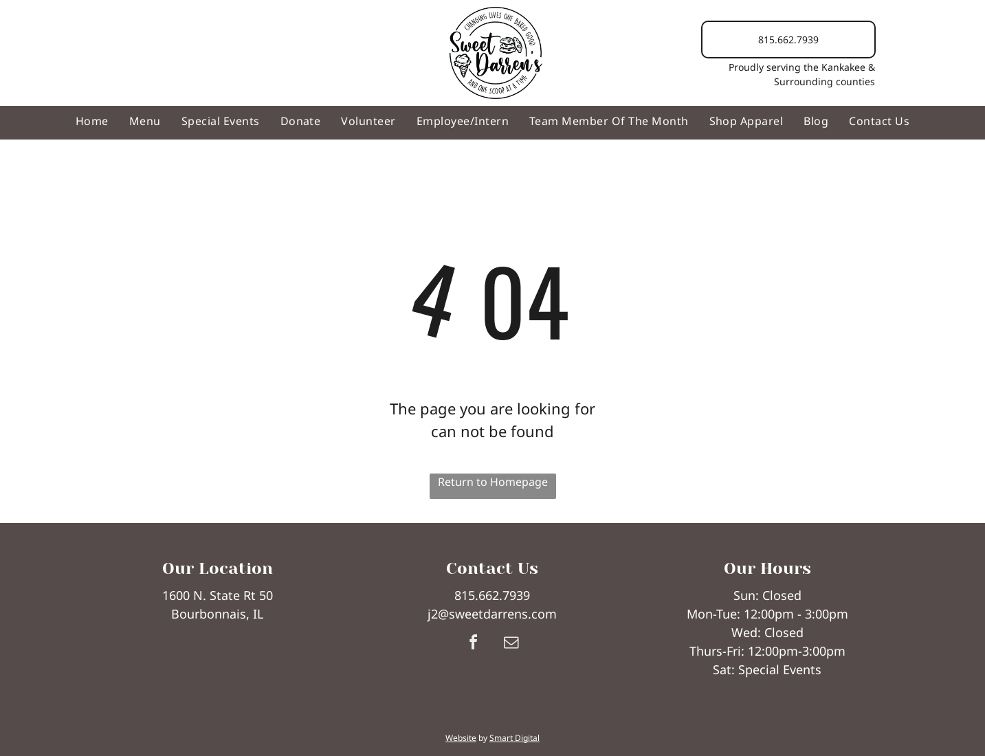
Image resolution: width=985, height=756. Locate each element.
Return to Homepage (493, 481)
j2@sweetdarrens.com (492, 613)
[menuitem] (92, 121)
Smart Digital (514, 738)
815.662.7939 (492, 595)
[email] (511, 644)
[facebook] (474, 644)
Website (460, 738)
